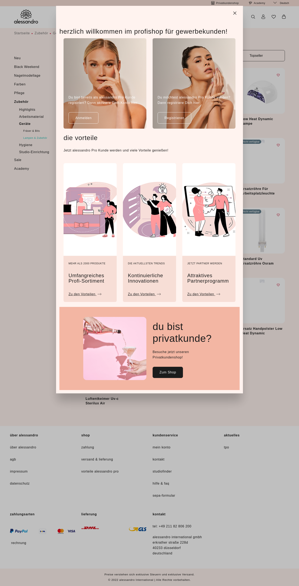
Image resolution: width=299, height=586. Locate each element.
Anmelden (83, 118)
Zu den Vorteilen (85, 293)
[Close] (235, 12)
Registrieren (174, 118)
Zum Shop (167, 372)
